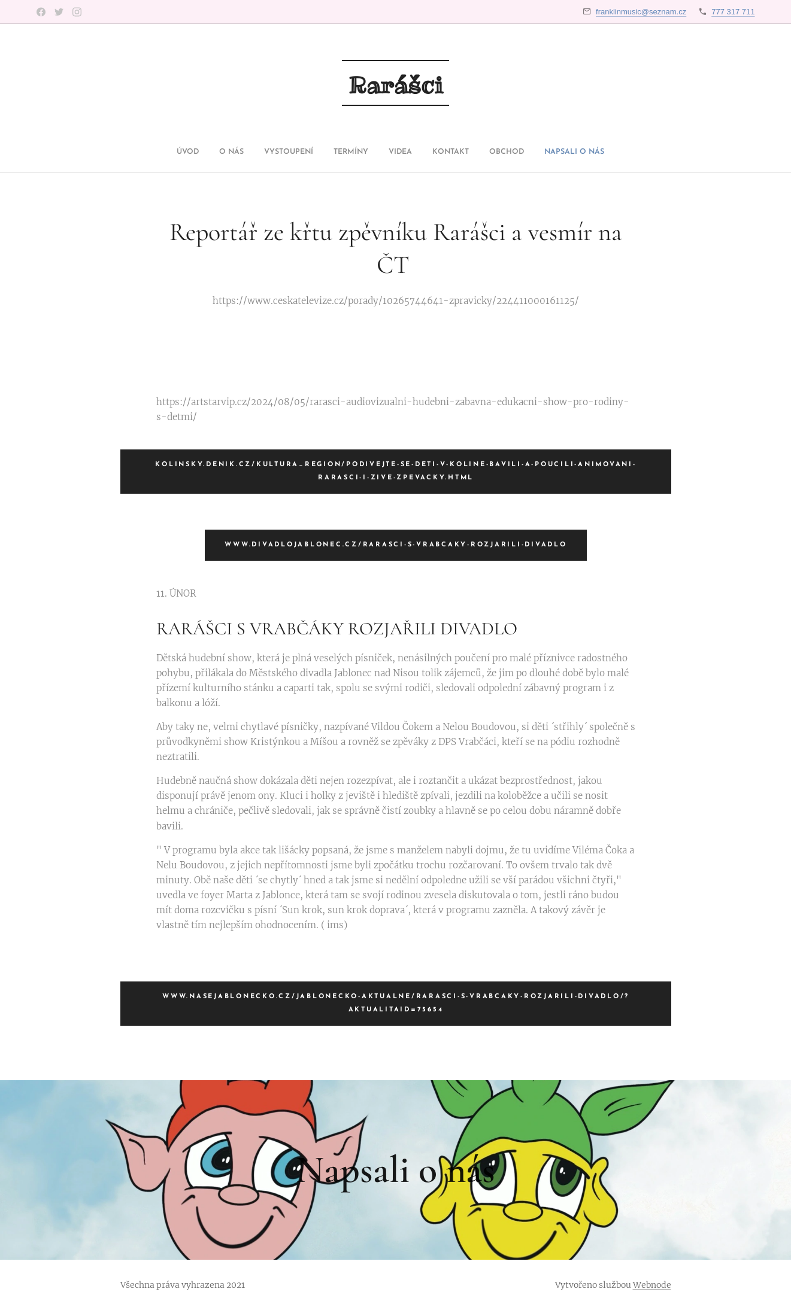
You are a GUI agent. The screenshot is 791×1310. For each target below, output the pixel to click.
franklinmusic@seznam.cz (641, 11)
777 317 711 (732, 11)
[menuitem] (324, 152)
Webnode (652, 1284)
